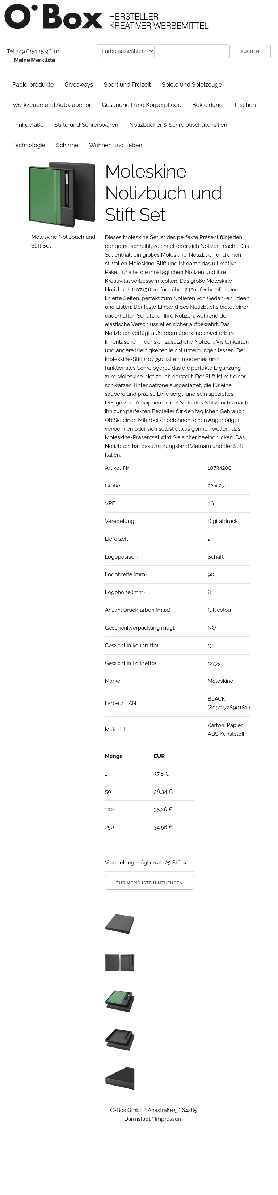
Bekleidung (207, 104)
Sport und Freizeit (127, 84)
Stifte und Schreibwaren (86, 124)
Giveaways (78, 84)
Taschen (244, 104)
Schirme (67, 145)
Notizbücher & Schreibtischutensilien (178, 124)
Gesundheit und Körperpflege (141, 104)
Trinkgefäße (27, 124)
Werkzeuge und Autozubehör (51, 104)
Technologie (28, 145)
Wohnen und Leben (115, 145)
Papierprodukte (33, 84)
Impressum (169, 1119)
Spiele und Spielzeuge (192, 84)
